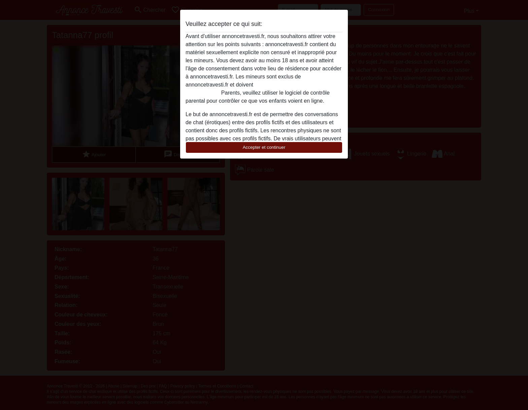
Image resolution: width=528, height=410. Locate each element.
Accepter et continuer (264, 147)
